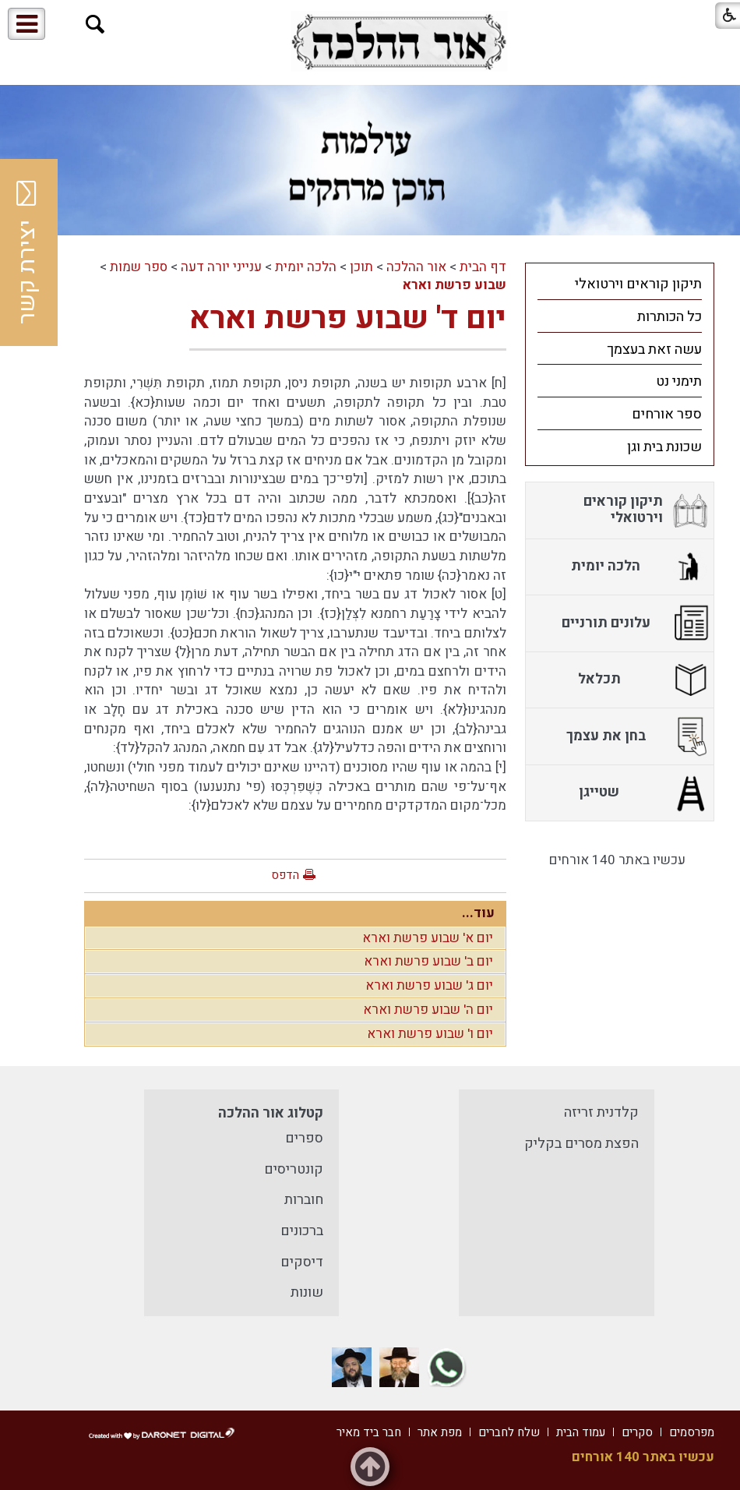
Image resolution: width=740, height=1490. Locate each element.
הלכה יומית (306, 267)
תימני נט (679, 381)
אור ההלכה (416, 267)
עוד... (478, 913)
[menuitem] (619, 283)
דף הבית (483, 267)
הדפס (285, 875)
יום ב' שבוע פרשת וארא (428, 961)
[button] (95, 24)
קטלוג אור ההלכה (270, 1113)
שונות (307, 1292)
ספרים (304, 1138)
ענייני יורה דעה (221, 267)
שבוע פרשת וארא (454, 285)
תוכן (361, 267)
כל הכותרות (669, 316)
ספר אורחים (667, 414)
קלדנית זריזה (601, 1112)
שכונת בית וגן (664, 446)
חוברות (303, 1199)
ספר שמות (138, 267)
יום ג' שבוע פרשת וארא (429, 985)
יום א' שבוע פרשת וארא (427, 938)
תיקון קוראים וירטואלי (638, 284)
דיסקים (301, 1262)
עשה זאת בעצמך (654, 349)
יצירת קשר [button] (27, 252)
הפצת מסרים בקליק (581, 1143)
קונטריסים (293, 1169)
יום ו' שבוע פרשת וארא (430, 1033)
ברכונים (301, 1230)
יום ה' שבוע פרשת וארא (428, 1009)
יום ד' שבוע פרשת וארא (347, 318)
